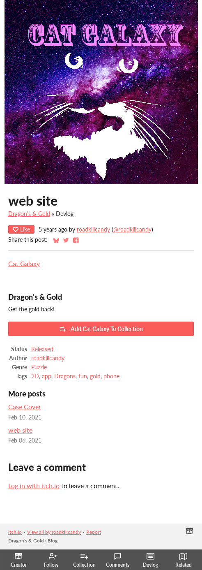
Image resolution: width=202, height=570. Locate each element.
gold (95, 376)
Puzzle (39, 367)
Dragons (65, 376)
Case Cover (24, 406)
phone (111, 376)
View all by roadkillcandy (54, 532)
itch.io (15, 532)
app (46, 376)
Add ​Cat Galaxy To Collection (101, 329)
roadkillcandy (93, 229)
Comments (117, 560)
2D (35, 376)
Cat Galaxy (24, 263)
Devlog (150, 560)
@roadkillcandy (132, 229)
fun (82, 376)
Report (93, 532)
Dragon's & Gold (29, 214)
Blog (52, 541)
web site (20, 430)
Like (21, 229)
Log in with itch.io (34, 485)
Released (42, 349)
